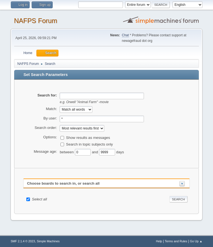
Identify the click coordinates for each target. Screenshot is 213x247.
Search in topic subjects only (89, 144)
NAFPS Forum (35, 20)
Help (159, 241)
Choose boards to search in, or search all (63, 183)
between (67, 152)
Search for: (47, 95)
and (95, 152)
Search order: (46, 128)
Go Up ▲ (196, 241)
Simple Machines (48, 241)
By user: (50, 118)
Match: (51, 109)
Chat (125, 35)
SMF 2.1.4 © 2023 (23, 241)
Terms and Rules (176, 241)
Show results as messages (88, 137)
